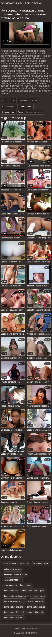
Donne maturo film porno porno (21, 3)
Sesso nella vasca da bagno (30, 112)
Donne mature (26, 107)
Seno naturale (8, 112)
